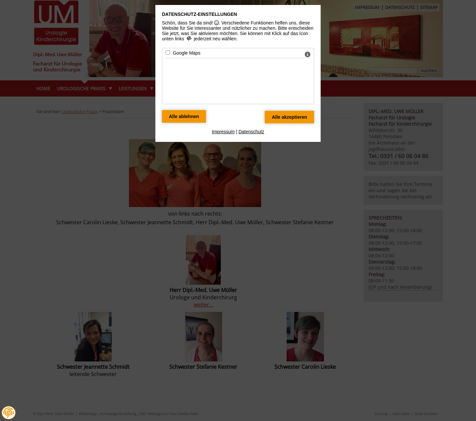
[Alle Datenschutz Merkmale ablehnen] (184, 116)
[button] (8, 412)
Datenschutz (251, 131)
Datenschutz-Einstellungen (199, 14)
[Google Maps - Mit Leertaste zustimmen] (168, 52)
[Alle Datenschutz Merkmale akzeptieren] (289, 117)
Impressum (223, 131)
